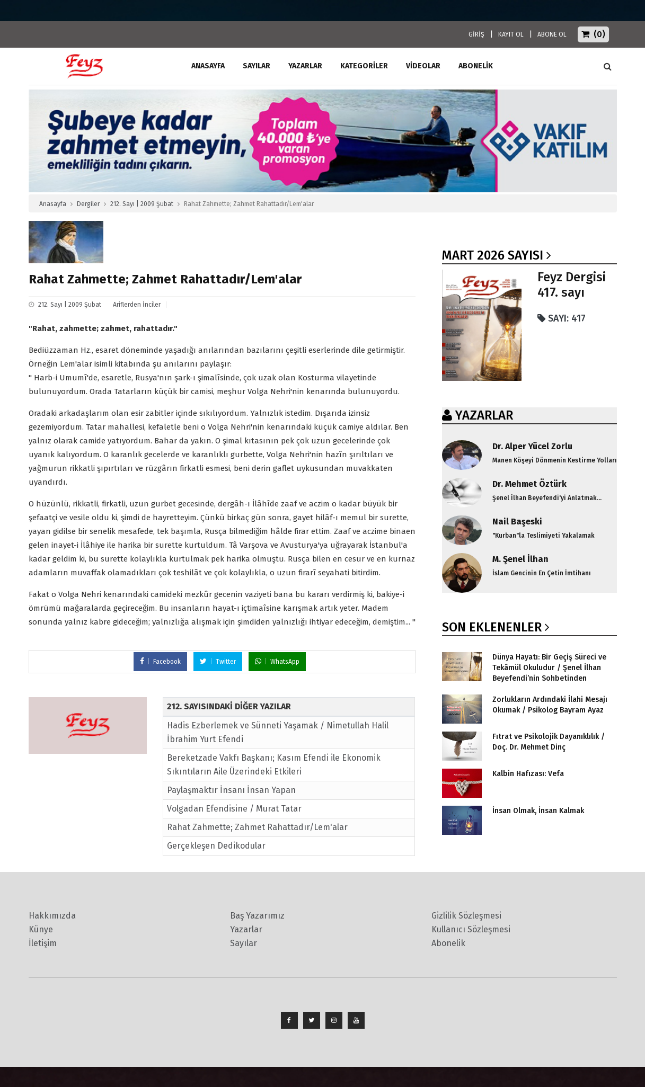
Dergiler (88, 204)
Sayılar (256, 65)
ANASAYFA (208, 65)
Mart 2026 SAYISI (492, 255)
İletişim (43, 943)
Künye (41, 929)
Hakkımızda (52, 916)
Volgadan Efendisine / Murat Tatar (234, 809)
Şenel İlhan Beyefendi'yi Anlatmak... (547, 498)
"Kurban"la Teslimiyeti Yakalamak (543, 535)
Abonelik (448, 943)
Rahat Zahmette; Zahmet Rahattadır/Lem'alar (257, 827)
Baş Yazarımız (257, 916)
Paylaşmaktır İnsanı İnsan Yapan (231, 790)
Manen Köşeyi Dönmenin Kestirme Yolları (554, 460)
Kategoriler (364, 65)
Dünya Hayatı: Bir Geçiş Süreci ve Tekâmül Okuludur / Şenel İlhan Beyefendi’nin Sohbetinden (549, 668)
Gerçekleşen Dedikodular (216, 846)
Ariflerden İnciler (137, 304)
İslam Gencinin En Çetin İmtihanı (541, 573)
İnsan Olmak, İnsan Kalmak (538, 810)
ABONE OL (552, 34)
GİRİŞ (476, 34)
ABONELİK (475, 65)
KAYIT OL (511, 34)
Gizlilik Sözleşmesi (466, 916)
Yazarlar (305, 65)
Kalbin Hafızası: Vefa (528, 773)
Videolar (423, 65)
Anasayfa (52, 204)
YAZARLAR (484, 415)
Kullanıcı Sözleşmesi (470, 929)
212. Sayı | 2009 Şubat (141, 204)
